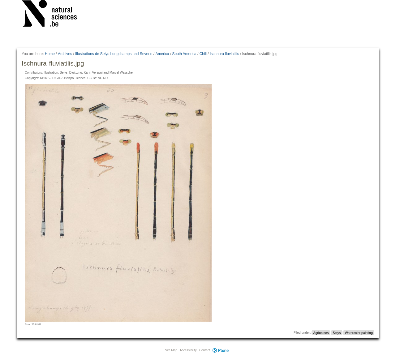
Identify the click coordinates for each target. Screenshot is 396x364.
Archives (65, 54)
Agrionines (321, 332)
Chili (203, 54)
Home (50, 54)
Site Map (171, 350)
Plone (221, 350)
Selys (337, 332)
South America (184, 54)
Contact (204, 350)
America (162, 54)
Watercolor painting (359, 332)
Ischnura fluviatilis (224, 54)
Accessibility (188, 350)
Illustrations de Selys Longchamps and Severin (113, 54)
